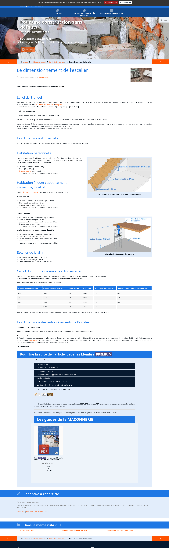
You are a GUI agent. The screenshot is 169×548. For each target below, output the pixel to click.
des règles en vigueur (30, 192)
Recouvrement (22, 336)
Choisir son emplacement (26, 530)
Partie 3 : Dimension (56, 62)
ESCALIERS (60, 87)
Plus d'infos (28, 49)
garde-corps (32, 173)
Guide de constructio (38, 62)
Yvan (46, 78)
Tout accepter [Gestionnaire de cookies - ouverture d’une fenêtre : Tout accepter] (111, 3)
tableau (50, 283)
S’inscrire (29, 512)
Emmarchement (25, 171)
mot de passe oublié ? (42, 512)
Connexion (21, 512)
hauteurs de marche (46, 107)
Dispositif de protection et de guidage (120, 530)
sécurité (71, 160)
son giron (58, 105)
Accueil (26, 62)
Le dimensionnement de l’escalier (74, 530)
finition (67, 389)
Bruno (41, 78)
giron (63, 107)
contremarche (41, 338)
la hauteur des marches (44, 105)
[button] (164, 20)
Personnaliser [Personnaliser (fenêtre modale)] (125, 3)
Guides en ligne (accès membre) (84, 13)
